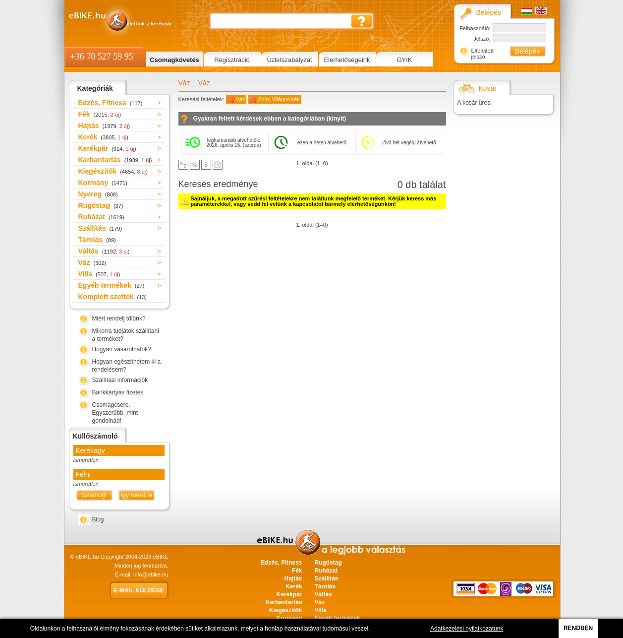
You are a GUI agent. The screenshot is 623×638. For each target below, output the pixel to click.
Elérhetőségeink (347, 60)
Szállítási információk (120, 380)
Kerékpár (107, 148)
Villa (99, 273)
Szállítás (100, 228)
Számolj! (94, 495)
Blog (98, 519)
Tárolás (97, 239)
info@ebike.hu (151, 574)
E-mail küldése (138, 590)
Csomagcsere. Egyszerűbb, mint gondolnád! (115, 412)
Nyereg (98, 194)
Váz (92, 262)
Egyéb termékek (111, 285)
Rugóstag (100, 205)
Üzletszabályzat (289, 60)
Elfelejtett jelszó (482, 54)
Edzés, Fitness (110, 102)
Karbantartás (115, 159)
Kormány (102, 182)
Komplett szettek (112, 296)
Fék (99, 114)
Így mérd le (136, 495)
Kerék (103, 136)
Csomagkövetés (174, 60)
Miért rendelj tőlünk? (119, 318)
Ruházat (101, 216)
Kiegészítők (113, 171)
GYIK (404, 60)
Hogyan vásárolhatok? (121, 349)
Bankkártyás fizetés (118, 392)
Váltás (104, 251)
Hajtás (104, 125)
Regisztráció (232, 60)
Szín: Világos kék (279, 99)
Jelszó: (481, 39)
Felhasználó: (474, 28)
